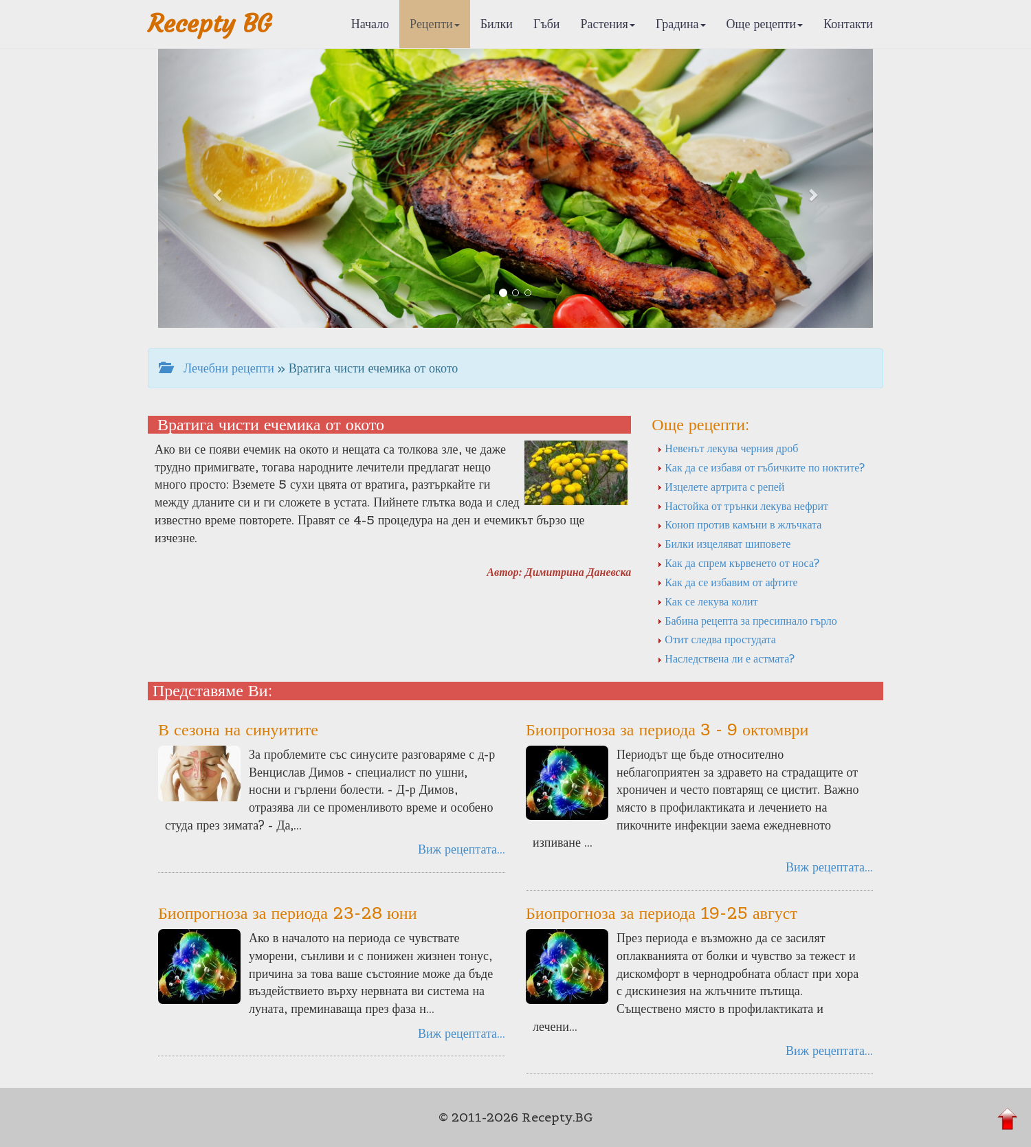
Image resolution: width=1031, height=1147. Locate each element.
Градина (681, 24)
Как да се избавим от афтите (727, 582)
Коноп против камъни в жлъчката (739, 524)
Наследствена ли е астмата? (726, 658)
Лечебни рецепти (216, 368)
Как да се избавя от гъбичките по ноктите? (761, 467)
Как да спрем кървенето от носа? (738, 563)
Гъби (546, 24)
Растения (608, 24)
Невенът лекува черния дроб (727, 448)
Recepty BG (209, 23)
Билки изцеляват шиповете (723, 543)
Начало (370, 24)
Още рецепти (765, 24)
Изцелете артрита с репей (720, 486)
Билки (496, 24)
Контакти (848, 24)
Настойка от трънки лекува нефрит (742, 506)
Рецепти (435, 24)
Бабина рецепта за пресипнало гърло (746, 620)
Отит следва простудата (716, 639)
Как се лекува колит (707, 601)
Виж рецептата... (461, 849)
